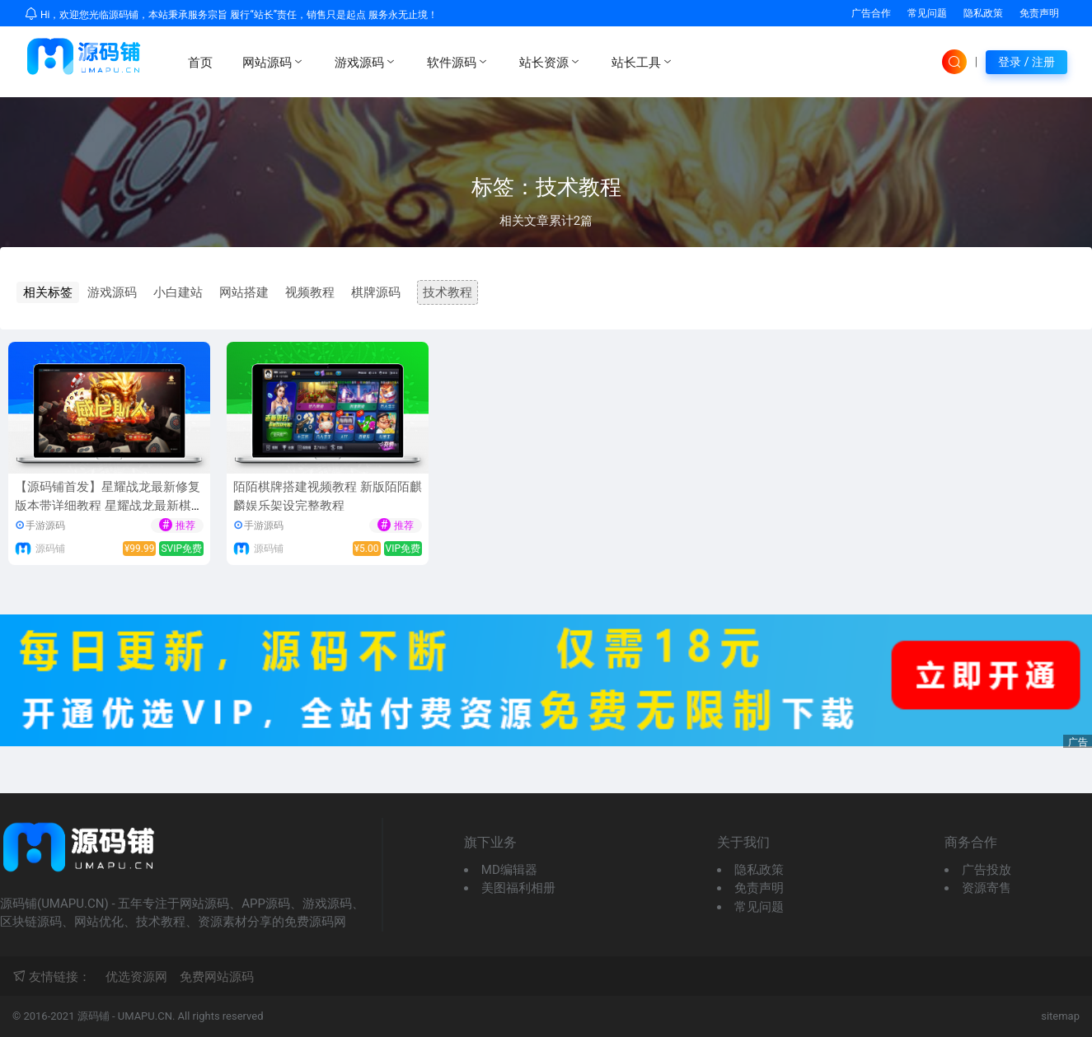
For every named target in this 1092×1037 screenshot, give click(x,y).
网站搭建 (244, 292)
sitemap (1060, 1016)
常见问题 (927, 13)
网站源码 (273, 61)
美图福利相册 (518, 888)
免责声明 (1039, 13)
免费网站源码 (217, 976)
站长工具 (643, 61)
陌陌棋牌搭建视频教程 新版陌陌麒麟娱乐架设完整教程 (327, 496)
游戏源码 (366, 61)
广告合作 (871, 13)
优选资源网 (136, 976)
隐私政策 (983, 13)
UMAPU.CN (145, 1016)
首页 (200, 62)
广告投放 (986, 869)
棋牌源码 (376, 292)
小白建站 (178, 292)
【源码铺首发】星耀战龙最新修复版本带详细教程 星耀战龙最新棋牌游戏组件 (109, 505)
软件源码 (458, 61)
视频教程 (310, 292)
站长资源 (550, 61)
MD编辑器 (509, 869)
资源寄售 (986, 888)
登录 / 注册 (1026, 61)
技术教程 (447, 292)
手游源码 (45, 525)
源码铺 (50, 548)
